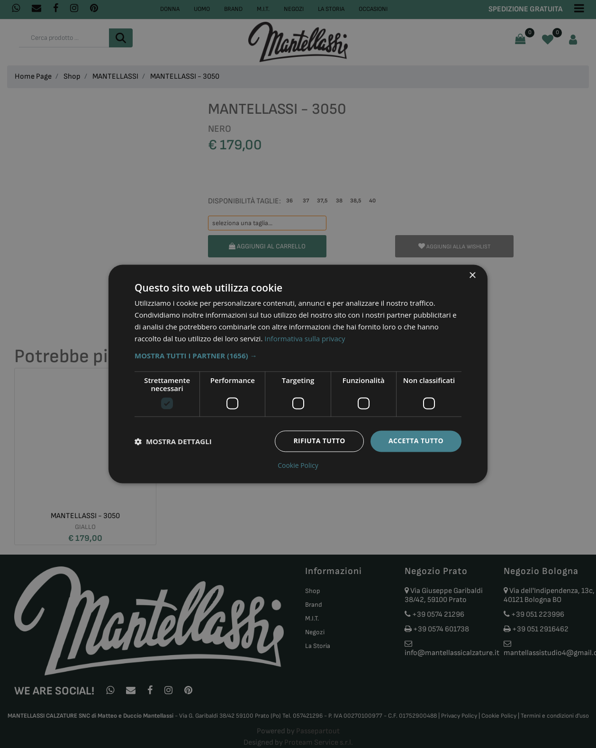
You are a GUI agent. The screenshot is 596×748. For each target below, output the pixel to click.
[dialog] (298, 374)
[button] (298, 356)
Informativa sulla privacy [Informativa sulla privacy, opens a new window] (304, 338)
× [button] (472, 275)
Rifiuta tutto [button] (319, 441)
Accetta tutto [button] (415, 441)
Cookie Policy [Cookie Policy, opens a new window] (298, 466)
